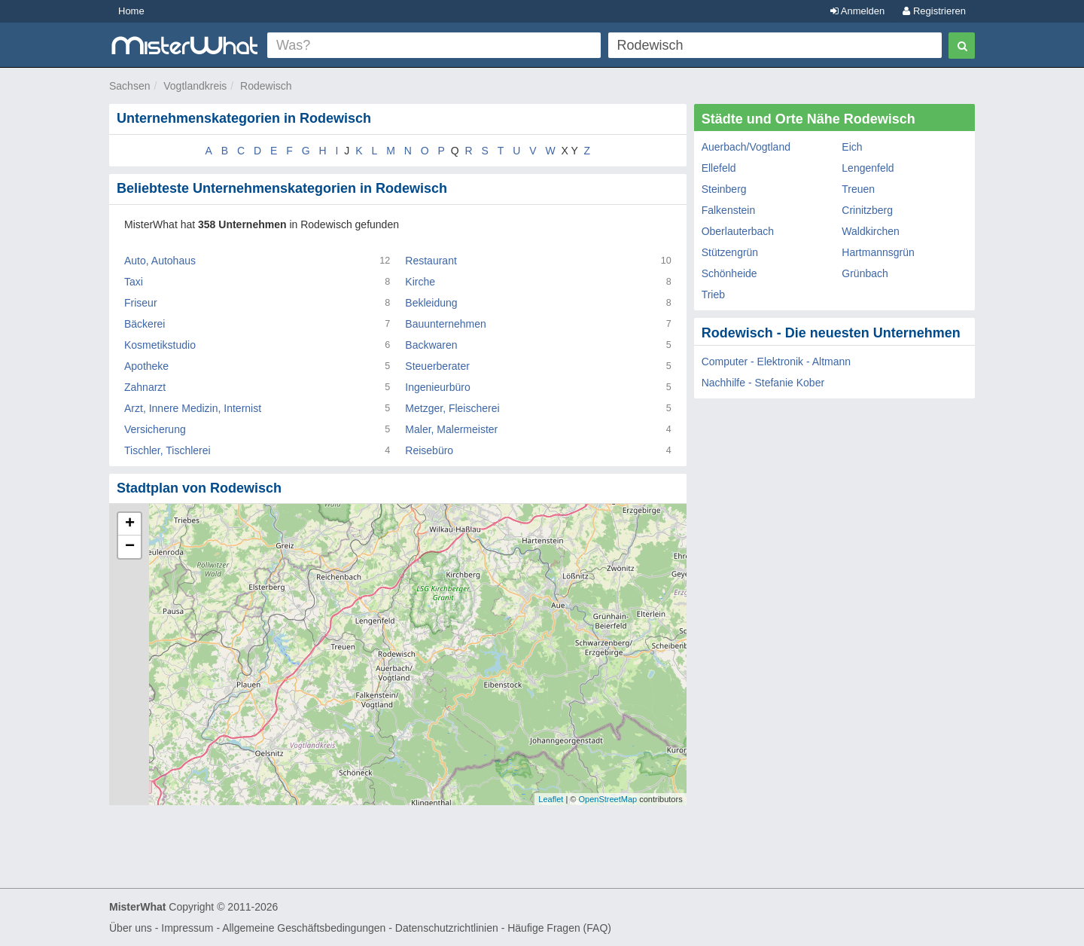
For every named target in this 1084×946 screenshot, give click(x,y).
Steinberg (724, 189)
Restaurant (430, 261)
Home (131, 11)
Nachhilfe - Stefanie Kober (763, 383)
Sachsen (129, 86)
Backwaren (431, 345)
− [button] (130, 547)
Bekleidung (431, 303)
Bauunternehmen (445, 324)
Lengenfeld (868, 168)
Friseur (140, 303)
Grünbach (865, 273)
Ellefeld (719, 168)
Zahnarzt (145, 387)
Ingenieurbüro (437, 387)
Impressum (187, 928)
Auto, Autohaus (160, 261)
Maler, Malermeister (451, 429)
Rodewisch (265, 86)
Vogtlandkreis (195, 86)
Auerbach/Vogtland (746, 147)
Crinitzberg (867, 210)
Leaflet (550, 799)
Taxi (133, 282)
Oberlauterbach (738, 231)
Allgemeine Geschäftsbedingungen (303, 928)
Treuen (858, 189)
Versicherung (155, 429)
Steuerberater (437, 366)
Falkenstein (729, 210)
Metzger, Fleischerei (452, 408)
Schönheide (729, 273)
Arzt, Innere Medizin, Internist (192, 408)
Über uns (130, 928)
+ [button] (130, 524)
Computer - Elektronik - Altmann (776, 362)
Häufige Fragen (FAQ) (559, 928)
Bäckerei (144, 324)
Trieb (713, 294)
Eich (852, 147)
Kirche (420, 282)
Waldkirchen (871, 231)
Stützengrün (730, 252)
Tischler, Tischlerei (167, 450)
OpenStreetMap (607, 799)
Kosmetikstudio (160, 345)
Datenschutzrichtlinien (446, 928)
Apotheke (146, 366)
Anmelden (857, 11)
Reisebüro (429, 450)
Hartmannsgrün (878, 252)
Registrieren (934, 11)
